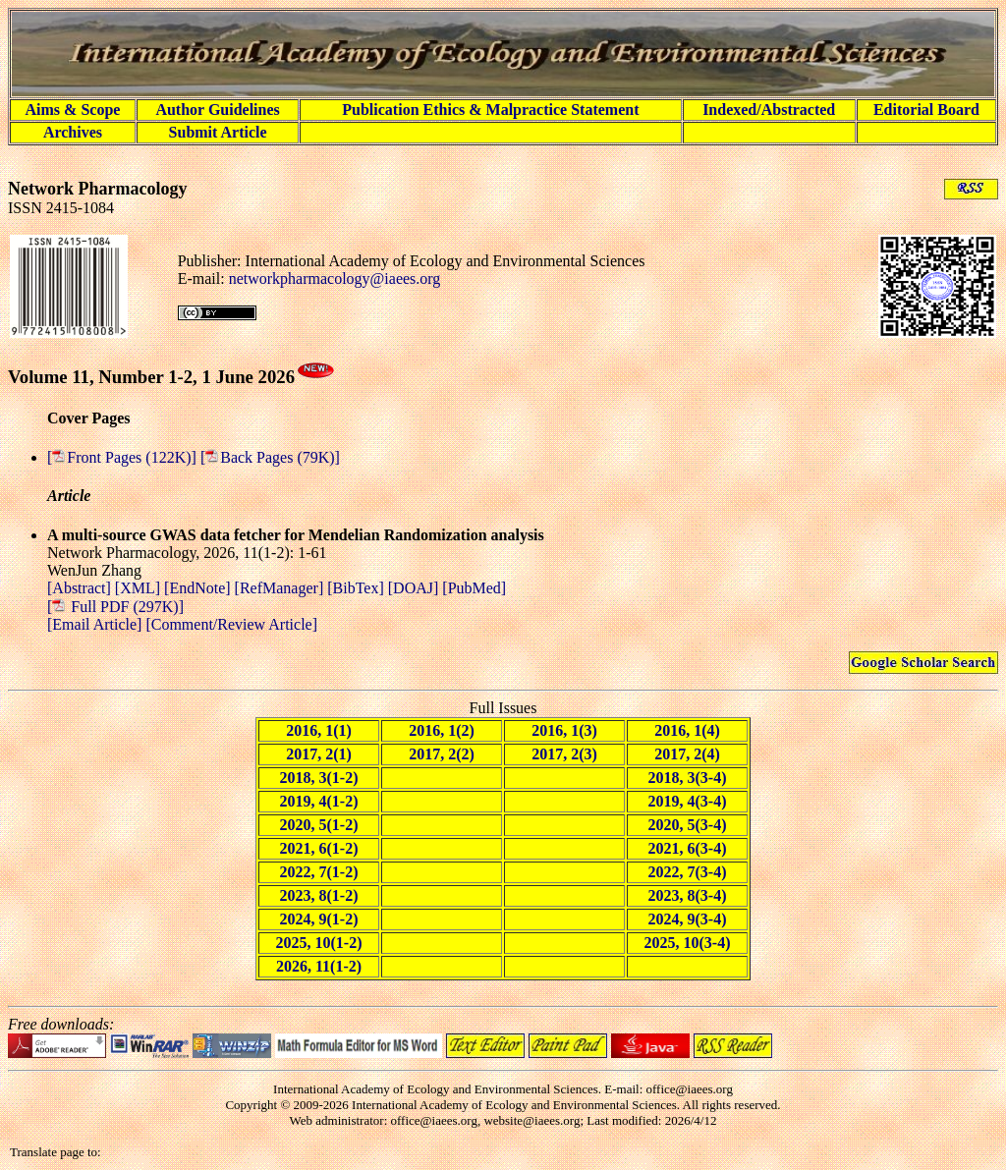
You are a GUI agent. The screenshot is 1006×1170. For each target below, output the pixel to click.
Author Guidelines (217, 109)
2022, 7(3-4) (687, 872)
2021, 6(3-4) (687, 848)
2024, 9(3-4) (687, 919)
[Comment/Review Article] (229, 624)
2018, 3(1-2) (319, 777)
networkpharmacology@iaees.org (335, 278)
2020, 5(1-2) (319, 824)
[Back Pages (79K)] (270, 457)
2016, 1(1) (319, 730)
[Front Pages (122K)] (123, 457)
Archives (72, 132)
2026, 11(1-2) (319, 966)
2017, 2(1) (319, 754)
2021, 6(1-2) (319, 848)
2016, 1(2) (442, 730)
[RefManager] (281, 588)
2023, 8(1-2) (319, 895)
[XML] (139, 588)
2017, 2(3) (564, 754)
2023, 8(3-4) (687, 895)
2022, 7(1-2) (319, 872)
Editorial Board (926, 109)
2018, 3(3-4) (687, 777)
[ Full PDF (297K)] (115, 606)
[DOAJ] (415, 588)
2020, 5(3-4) (687, 824)
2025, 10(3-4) (687, 942)
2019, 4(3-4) (687, 801)
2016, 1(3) (564, 730)
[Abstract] (81, 588)
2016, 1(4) (687, 730)
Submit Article (218, 132)
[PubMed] (474, 588)
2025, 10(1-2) (319, 942)
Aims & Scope (73, 109)
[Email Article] (94, 624)
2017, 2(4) (687, 754)
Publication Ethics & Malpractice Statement (490, 109)
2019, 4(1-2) (319, 801)
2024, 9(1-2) (319, 919)
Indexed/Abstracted (768, 109)
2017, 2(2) (442, 754)
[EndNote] (199, 588)
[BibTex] (357, 588)
